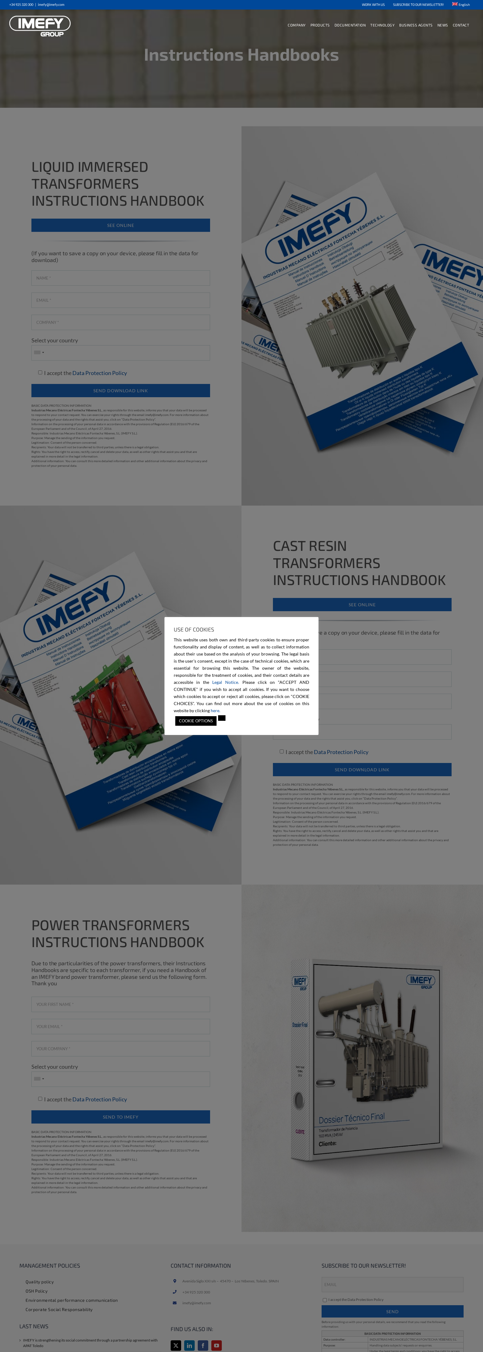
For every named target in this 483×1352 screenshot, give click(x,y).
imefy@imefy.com (51, 4)
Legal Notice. (225, 682)
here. (215, 710)
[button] (221, 718)
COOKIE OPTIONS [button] (196, 720)
